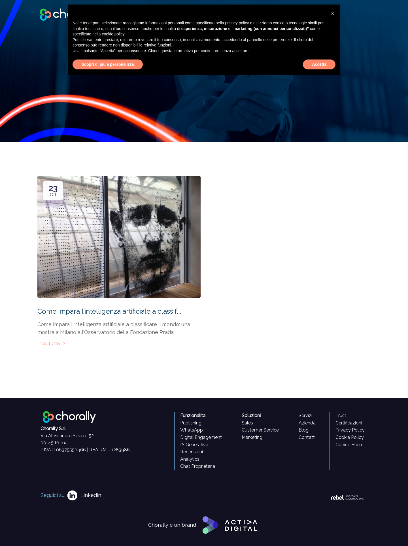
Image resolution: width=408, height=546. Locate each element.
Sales (247, 423)
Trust (340, 415)
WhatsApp (191, 430)
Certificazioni (348, 423)
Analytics (189, 459)
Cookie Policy (349, 437)
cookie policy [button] (113, 34)
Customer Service (260, 430)
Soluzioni (251, 415)
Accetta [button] (319, 64)
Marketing (252, 437)
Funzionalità (192, 415)
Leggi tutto (51, 344)
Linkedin (90, 495)
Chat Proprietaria (197, 466)
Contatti (307, 437)
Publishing (190, 423)
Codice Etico (348, 444)
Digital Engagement (201, 437)
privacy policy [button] (237, 23)
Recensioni (191, 451)
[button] (332, 13)
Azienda (307, 423)
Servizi (305, 415)
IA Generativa (194, 444)
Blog (304, 430)
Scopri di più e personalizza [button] (108, 64)
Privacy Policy (350, 430)
